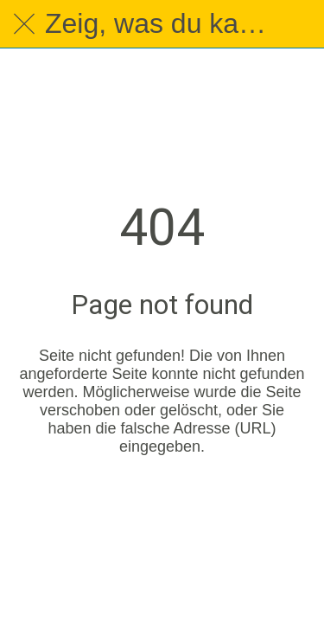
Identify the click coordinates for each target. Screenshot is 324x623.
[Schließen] (24, 24)
